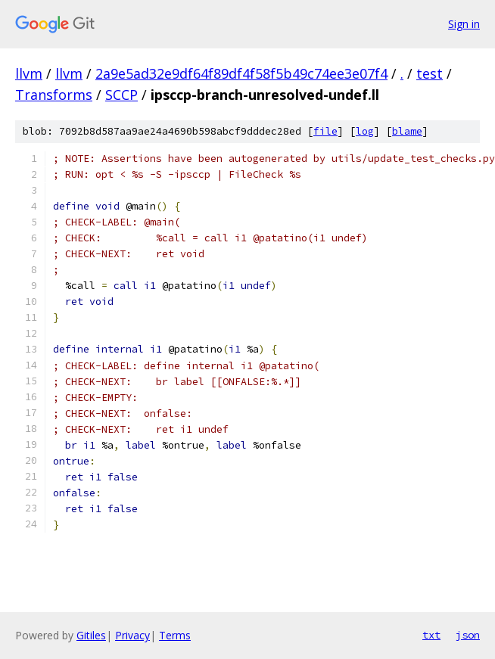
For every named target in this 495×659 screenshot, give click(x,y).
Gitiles (91, 635)
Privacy (132, 635)
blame (407, 131)
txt (431, 635)
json (468, 635)
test (429, 73)
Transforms (53, 94)
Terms (175, 635)
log (365, 131)
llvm (28, 73)
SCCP (121, 94)
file (325, 131)
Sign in (464, 24)
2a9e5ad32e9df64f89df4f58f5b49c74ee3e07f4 (241, 73)
